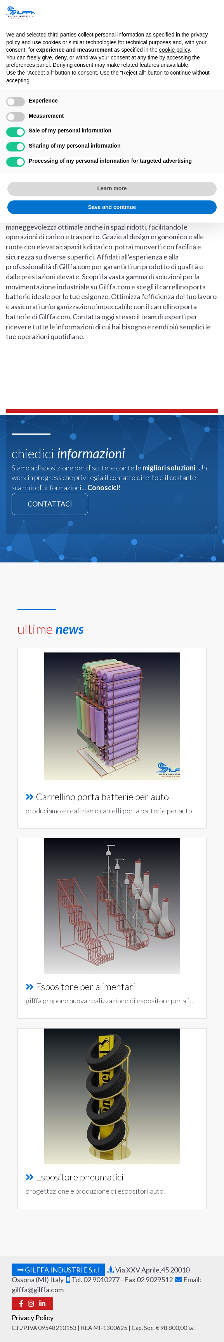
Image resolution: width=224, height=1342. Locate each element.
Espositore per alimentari (85, 986)
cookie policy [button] (174, 50)
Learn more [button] (112, 188)
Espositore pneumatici (79, 1176)
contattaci (50, 504)
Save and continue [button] (112, 207)
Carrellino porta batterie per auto (102, 796)
